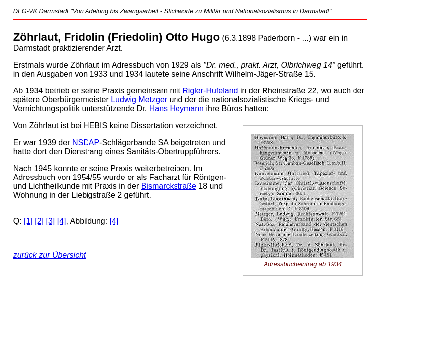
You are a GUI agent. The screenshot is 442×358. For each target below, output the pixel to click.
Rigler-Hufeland (210, 91)
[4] (61, 221)
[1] (28, 221)
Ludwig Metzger (139, 99)
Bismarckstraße (168, 186)
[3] (50, 221)
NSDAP (85, 142)
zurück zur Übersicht (49, 255)
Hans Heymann (176, 108)
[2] (39, 221)
